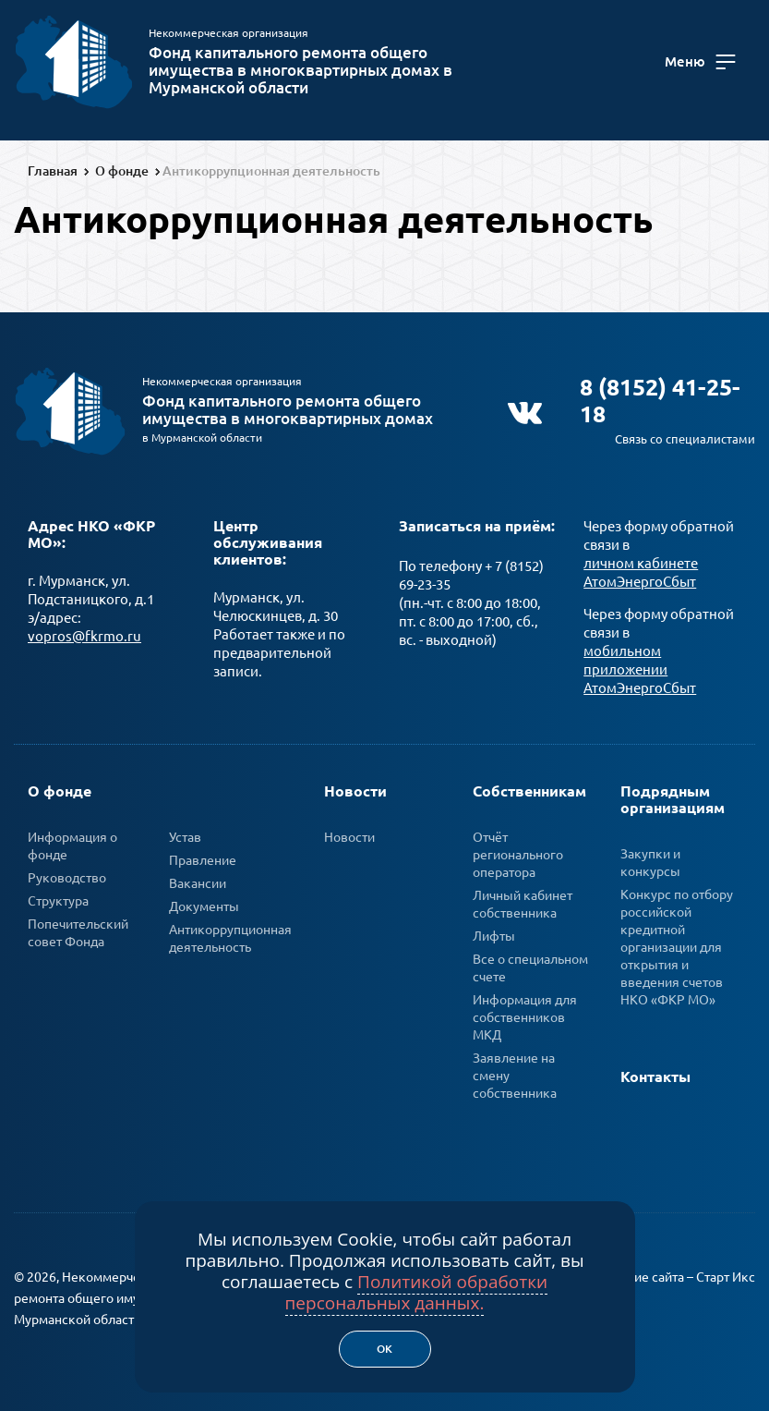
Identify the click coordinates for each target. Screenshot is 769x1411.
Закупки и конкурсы (650, 859)
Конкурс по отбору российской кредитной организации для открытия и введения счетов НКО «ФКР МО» (676, 943)
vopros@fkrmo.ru (84, 632)
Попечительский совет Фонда (78, 929)
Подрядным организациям (672, 795)
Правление (202, 856)
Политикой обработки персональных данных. (416, 1292)
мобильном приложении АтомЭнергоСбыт (639, 665)
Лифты (494, 932)
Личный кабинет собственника (522, 900)
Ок (384, 1349)
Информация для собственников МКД (525, 1014)
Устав (185, 833)
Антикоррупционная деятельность (230, 934)
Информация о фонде (72, 842)
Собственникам (529, 787)
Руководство (67, 874)
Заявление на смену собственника (515, 1072)
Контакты (655, 1072)
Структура (58, 897)
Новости (355, 787)
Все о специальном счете (530, 964)
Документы (204, 902)
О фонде (59, 787)
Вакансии (197, 879)
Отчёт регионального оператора (518, 851)
